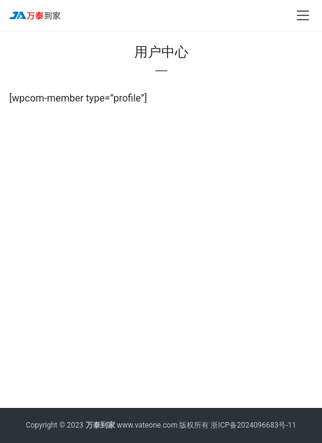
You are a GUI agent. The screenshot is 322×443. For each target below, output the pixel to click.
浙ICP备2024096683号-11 (253, 425)
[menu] (303, 15)
